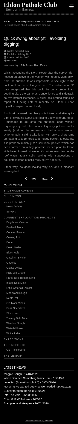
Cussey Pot (13, 237)
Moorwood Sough (16, 292)
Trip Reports (14, 345)
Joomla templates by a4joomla (39, 421)
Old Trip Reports (15, 349)
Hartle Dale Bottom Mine (20, 277)
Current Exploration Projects (30, 217)
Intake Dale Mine (16, 282)
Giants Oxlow (14, 267)
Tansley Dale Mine (17, 318)
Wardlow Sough (15, 323)
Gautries (11, 262)
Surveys (11, 211)
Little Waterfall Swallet (19, 287)
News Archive (14, 206)
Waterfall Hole (14, 328)
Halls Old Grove (15, 272)
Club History (14, 201)
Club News (12, 196)
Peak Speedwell (15, 308)
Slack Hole (12, 313)
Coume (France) (15, 232)
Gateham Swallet (16, 257)
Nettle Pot (12, 298)
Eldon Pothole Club (30, 4)
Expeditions (13, 339)
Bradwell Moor (14, 227)
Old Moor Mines (15, 303)
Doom (9, 242)
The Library (13, 355)
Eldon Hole (12, 252)
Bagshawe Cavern (18, 190)
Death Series (14, 247)
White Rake (13, 333)
